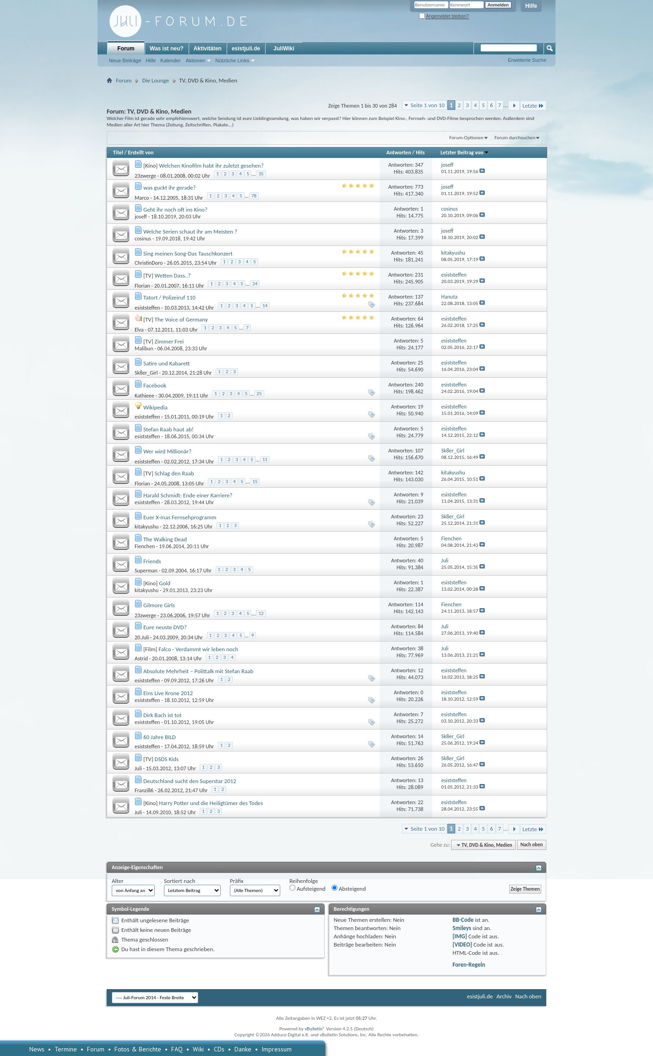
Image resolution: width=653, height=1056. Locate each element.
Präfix (237, 880)
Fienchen (145, 546)
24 (254, 284)
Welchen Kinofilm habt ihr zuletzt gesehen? (211, 165)
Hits (420, 152)
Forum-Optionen (466, 138)
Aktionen (195, 60)
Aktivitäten (208, 48)
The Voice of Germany (181, 319)
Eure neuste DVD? (165, 627)
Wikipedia (155, 407)
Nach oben (531, 845)
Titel (118, 152)
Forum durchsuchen (515, 138)
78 (253, 196)
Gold (164, 583)
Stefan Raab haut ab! (168, 429)
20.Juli (142, 637)
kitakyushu (146, 526)
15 (254, 481)
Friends (152, 561)
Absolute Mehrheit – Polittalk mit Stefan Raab (198, 671)
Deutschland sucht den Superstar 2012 (189, 781)
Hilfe (531, 6)
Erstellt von (140, 152)
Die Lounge (155, 80)
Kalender (170, 60)
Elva (139, 329)
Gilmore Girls (159, 605)
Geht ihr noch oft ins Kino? (175, 209)
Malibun (144, 348)
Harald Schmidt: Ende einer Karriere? (188, 495)
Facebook (154, 385)
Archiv (504, 996)
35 (260, 174)
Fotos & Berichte (137, 1049)
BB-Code (462, 919)
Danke (242, 1049)
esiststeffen (147, 307)
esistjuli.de (246, 48)
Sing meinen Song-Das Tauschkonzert (188, 253)
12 (260, 613)
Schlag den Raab (174, 473)
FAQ (177, 1049)
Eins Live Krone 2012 (168, 693)
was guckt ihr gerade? (169, 187)
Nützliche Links (232, 60)
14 (264, 306)
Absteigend (349, 888)
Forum (125, 48)
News (36, 1049)
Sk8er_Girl (146, 373)
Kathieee (144, 395)
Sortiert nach (179, 880)
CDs (219, 1049)
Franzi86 (144, 790)
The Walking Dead (165, 539)
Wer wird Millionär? (167, 451)
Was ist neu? (167, 48)
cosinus (143, 238)
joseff (141, 216)
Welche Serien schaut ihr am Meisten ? (190, 231)
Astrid (141, 658)
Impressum (276, 1049)
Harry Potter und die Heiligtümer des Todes (211, 803)
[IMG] (459, 936)
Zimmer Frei (169, 341)
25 (258, 394)
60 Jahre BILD (159, 737)
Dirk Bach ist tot (162, 715)
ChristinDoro (149, 263)
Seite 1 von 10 (428, 105)
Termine (65, 1049)
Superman (146, 570)
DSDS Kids (167, 759)
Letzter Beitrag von (465, 152)
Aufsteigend (307, 888)
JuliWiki (283, 48)
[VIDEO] (462, 944)
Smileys (461, 928)
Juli (138, 768)
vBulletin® (315, 1029)
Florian (142, 285)
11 (264, 460)
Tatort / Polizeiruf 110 (169, 297)
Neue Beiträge (125, 60)
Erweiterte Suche (527, 60)
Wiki (198, 1049)
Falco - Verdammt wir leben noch (198, 649)
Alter (118, 880)
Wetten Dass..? (173, 275)
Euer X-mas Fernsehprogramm (179, 517)
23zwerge (145, 175)
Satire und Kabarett (166, 363)
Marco (142, 197)
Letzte (533, 105)
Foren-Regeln (468, 964)
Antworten (398, 152)
